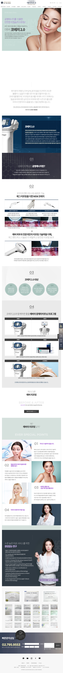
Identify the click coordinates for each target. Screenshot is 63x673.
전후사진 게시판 (31, 411)
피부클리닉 (44, 6)
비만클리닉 (49, 6)
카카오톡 (23, 658)
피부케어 (39, 6)
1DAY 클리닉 (55, 6)
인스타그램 (31, 658)
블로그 (39, 658)
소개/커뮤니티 (59, 6)
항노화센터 (8, 6)
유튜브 (27, 658)
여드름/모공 (34, 6)
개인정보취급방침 (34, 663)
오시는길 (40, 663)
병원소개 (23, 663)
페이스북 (35, 658)
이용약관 (27, 663)
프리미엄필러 (13, 6)
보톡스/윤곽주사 (23, 6)
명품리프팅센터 (3, 6)
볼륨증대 (18, 6)
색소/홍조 (28, 6)
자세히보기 (53, 648)
